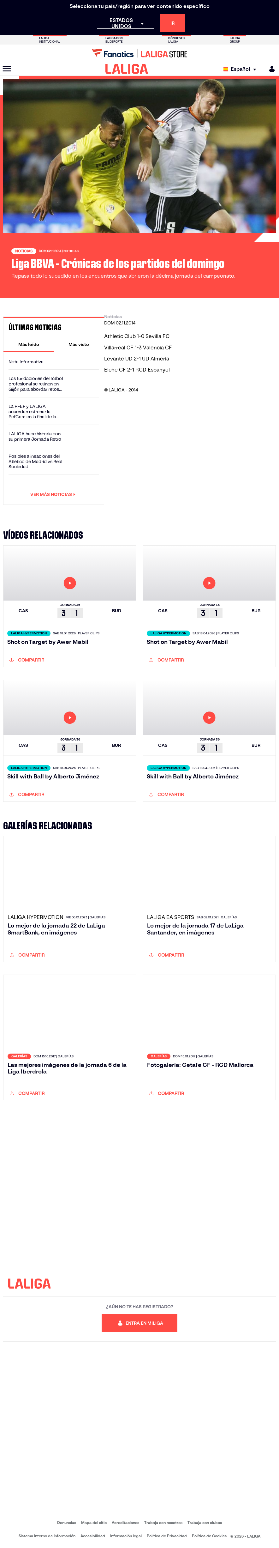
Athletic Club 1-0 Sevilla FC (136, 336)
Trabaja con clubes (204, 1523)
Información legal (126, 1536)
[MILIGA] (269, 69)
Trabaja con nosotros (163, 1523)
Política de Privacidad (167, 1536)
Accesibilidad (92, 1536)
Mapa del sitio (94, 1523)
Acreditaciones (125, 1523)
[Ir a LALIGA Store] (139, 53)
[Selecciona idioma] (241, 69)
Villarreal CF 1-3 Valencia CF (138, 347)
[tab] (28, 344)
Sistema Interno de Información (47, 1536)
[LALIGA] (126, 69)
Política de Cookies (209, 1536)
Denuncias (66, 1523)
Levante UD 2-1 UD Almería (136, 358)
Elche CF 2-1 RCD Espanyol (137, 369)
